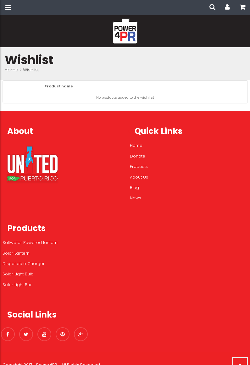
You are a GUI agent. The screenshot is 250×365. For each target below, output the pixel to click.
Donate (137, 156)
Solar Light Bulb (18, 274)
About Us (139, 177)
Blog (134, 188)
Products (139, 166)
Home (11, 70)
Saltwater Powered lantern (30, 243)
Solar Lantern (16, 253)
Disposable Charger (24, 264)
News (135, 198)
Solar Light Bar (17, 285)
